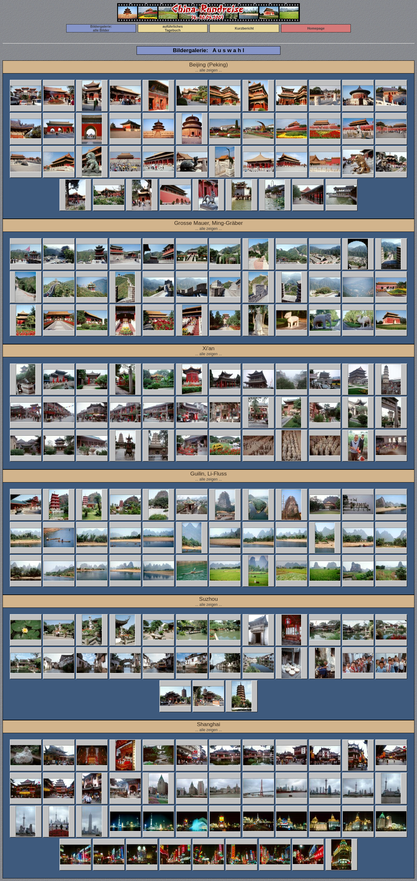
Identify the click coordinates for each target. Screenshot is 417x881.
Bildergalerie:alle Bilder (101, 28)
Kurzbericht (244, 28)
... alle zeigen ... (208, 70)
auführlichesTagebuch (173, 28)
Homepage (315, 28)
